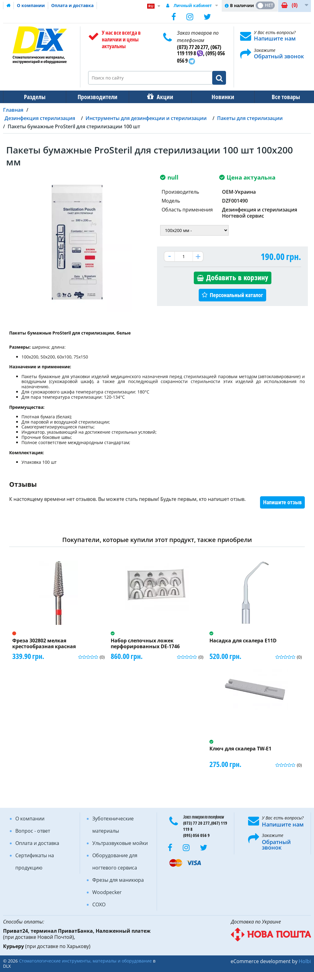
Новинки (218, 97)
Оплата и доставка (72, 5)
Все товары (280, 97)
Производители (96, 97)
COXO (98, 904)
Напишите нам (275, 38)
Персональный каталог (236, 295)
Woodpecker (107, 892)
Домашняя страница (8, 5)
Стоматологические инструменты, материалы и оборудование (85, 961)
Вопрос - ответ (32, 830)
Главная (13, 109)
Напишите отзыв (282, 502)
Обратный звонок (279, 56)
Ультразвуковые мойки (120, 843)
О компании (31, 5)
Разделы (34, 97)
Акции (162, 97)
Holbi (305, 961)
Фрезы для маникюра (118, 880)
